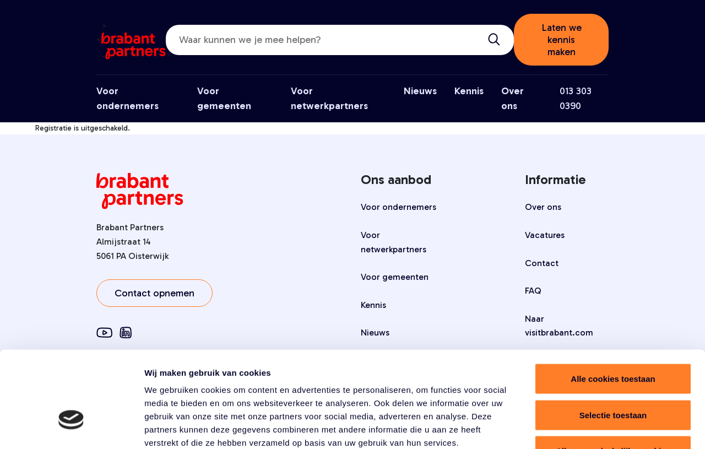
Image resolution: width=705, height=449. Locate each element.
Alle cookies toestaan (613, 304)
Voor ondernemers (398, 207)
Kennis (469, 91)
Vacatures (545, 235)
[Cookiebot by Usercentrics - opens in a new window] (71, 427)
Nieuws (420, 91)
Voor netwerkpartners (393, 242)
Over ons (543, 207)
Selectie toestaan (613, 340)
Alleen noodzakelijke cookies (613, 376)
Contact (541, 263)
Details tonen (595, 427)
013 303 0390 (576, 98)
